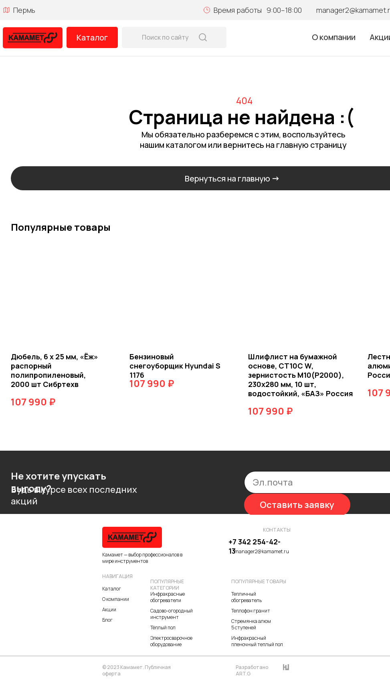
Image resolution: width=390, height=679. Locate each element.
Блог (107, 620)
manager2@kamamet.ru (261, 551)
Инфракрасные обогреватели (167, 597)
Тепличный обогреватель (246, 597)
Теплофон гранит (250, 610)
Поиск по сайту (165, 37)
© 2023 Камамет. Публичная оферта (136, 670)
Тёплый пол (163, 627)
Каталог (92, 37)
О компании (334, 37)
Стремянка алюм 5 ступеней (251, 624)
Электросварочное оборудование (171, 641)
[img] (33, 37)
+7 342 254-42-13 (254, 546)
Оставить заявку (297, 505)
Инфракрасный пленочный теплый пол (257, 641)
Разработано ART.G (252, 670)
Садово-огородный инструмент (171, 614)
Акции (109, 609)
